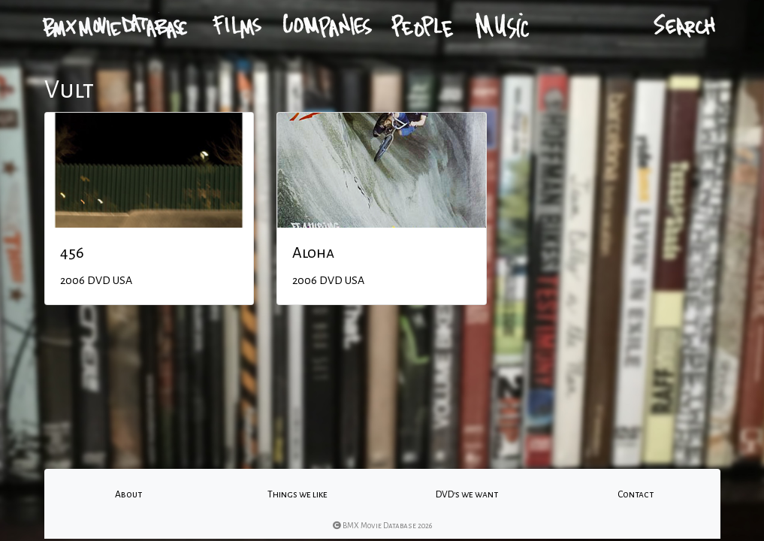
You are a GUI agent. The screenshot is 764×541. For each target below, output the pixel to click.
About (128, 494)
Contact (636, 494)
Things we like (297, 494)
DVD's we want (467, 494)
